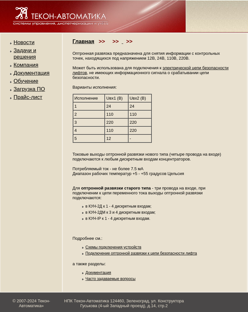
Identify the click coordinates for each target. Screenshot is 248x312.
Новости (24, 42)
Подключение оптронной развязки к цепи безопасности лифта (141, 253)
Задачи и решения (25, 53)
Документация (31, 73)
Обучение (26, 81)
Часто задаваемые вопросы (111, 279)
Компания (26, 65)
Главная (84, 41)
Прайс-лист (28, 97)
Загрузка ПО (29, 89)
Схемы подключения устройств (113, 247)
